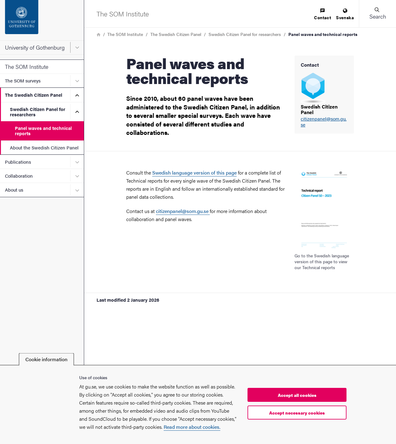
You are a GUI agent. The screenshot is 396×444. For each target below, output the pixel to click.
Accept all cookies (297, 395)
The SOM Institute (26, 66)
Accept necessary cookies (297, 413)
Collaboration (19, 175)
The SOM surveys (23, 80)
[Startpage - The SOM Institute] (123, 13)
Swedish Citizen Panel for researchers (37, 112)
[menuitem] (323, 14)
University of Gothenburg (35, 47)
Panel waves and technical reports (43, 130)
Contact (322, 14)
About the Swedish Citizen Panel (44, 147)
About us (14, 189)
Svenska (345, 14)
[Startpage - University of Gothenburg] (42, 20)
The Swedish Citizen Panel (33, 94)
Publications (18, 161)
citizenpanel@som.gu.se (323, 122)
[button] (377, 13)
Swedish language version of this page (194, 172)
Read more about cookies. (192, 426)
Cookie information (46, 359)
